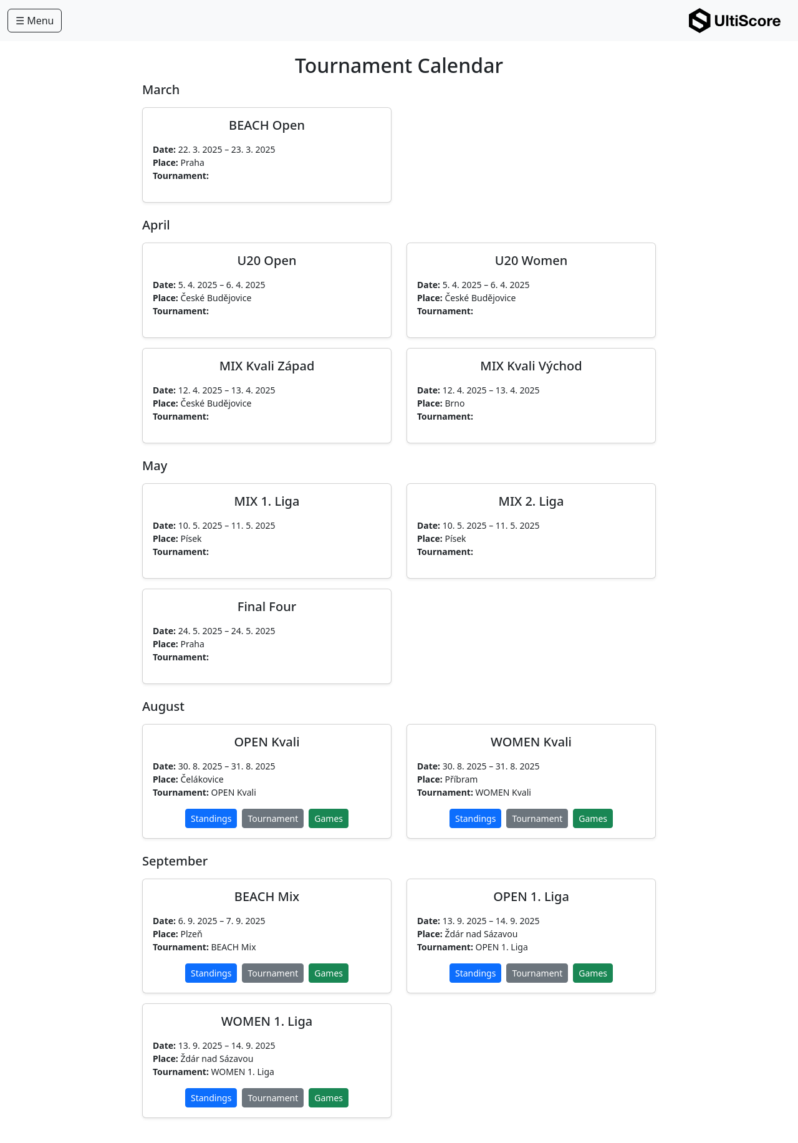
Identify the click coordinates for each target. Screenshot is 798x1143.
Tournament (273, 818)
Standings (211, 818)
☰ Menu (35, 20)
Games (328, 818)
